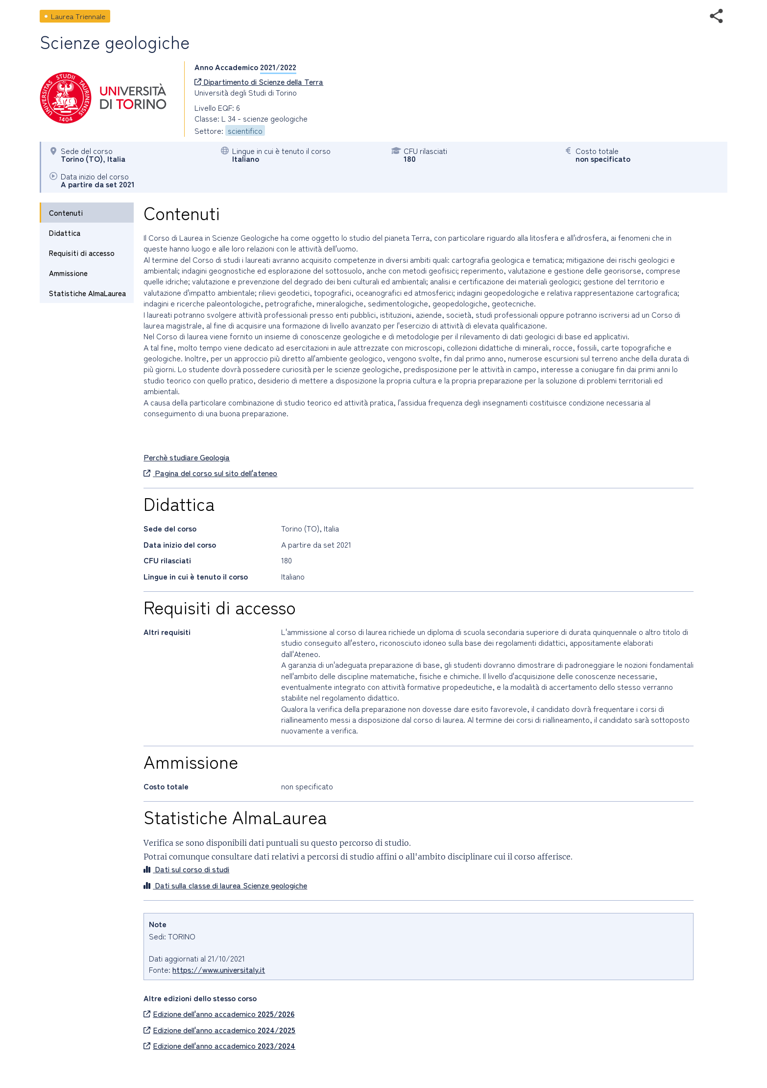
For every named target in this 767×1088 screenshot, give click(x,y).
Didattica (64, 233)
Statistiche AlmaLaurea (87, 293)
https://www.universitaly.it (218, 969)
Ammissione (68, 273)
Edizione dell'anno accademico (219, 1013)
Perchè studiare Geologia (187, 457)
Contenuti (66, 212)
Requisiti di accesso (82, 253)
